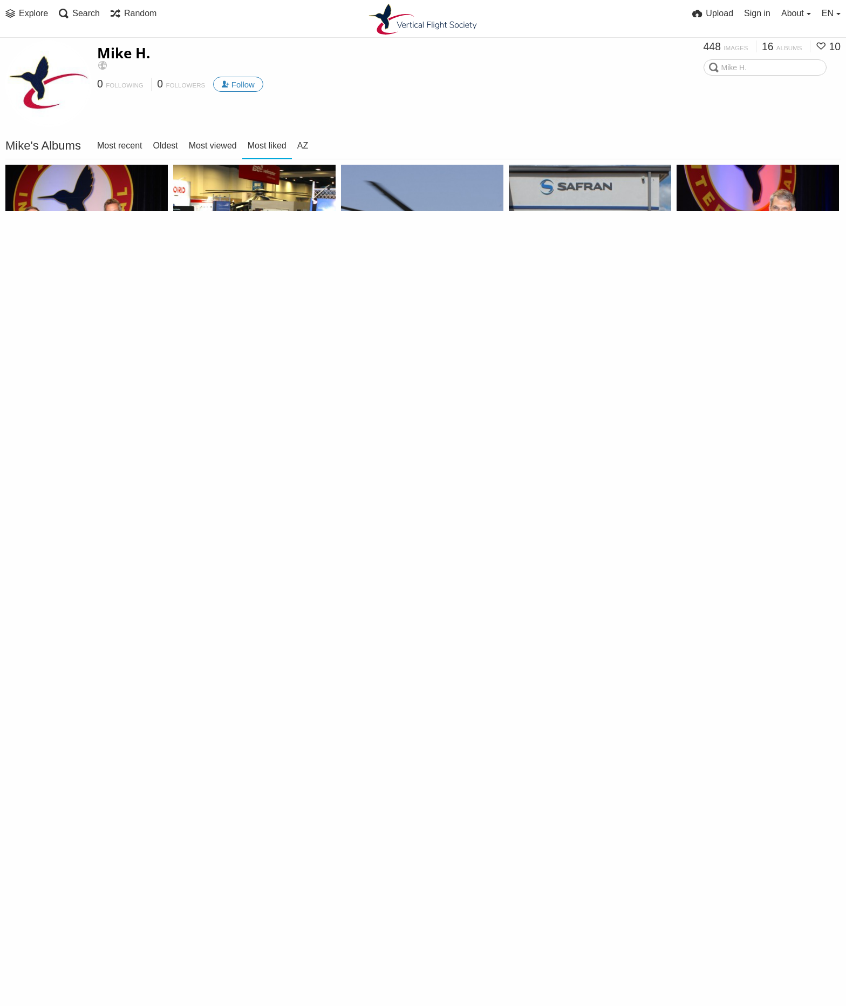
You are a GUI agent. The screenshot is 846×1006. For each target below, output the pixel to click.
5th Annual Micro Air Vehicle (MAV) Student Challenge (71, 554)
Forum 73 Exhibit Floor (225, 345)
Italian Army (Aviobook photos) (407, 345)
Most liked (267, 145)
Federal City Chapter (388, 554)
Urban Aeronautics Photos (568, 554)
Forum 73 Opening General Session (742, 345)
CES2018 (196, 763)
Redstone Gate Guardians (399, 763)
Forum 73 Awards (47, 345)
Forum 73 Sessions (217, 554)
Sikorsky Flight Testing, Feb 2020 (71, 972)
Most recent (119, 145)
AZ (302, 145)
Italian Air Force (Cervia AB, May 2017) (71, 763)
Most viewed (213, 145)
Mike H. (123, 53)
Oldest (165, 145)
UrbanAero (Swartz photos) (738, 554)
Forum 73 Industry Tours (565, 345)
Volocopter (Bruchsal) (558, 763)
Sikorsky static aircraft (728, 763)
